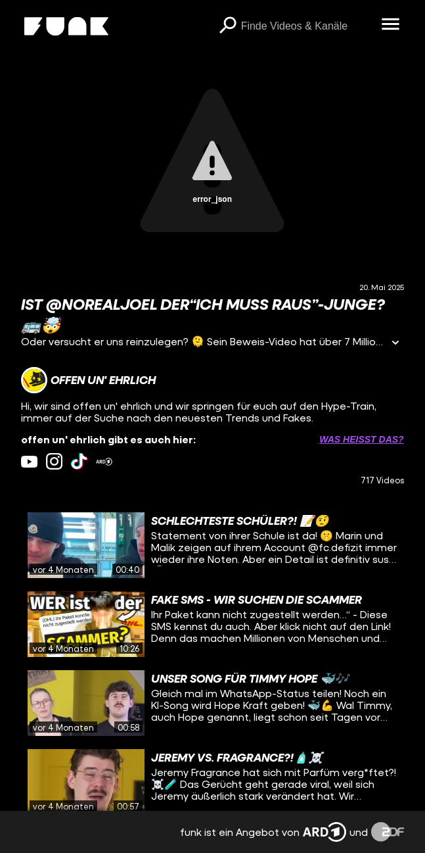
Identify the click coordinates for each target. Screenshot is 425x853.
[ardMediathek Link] (104, 461)
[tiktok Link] (79, 461)
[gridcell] (212, 545)
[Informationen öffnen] (395, 343)
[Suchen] (228, 26)
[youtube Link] (29, 461)
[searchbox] (306, 26)
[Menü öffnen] (391, 24)
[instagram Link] (54, 461)
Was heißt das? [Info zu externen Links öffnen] (361, 439)
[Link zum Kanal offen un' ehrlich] (88, 380)
